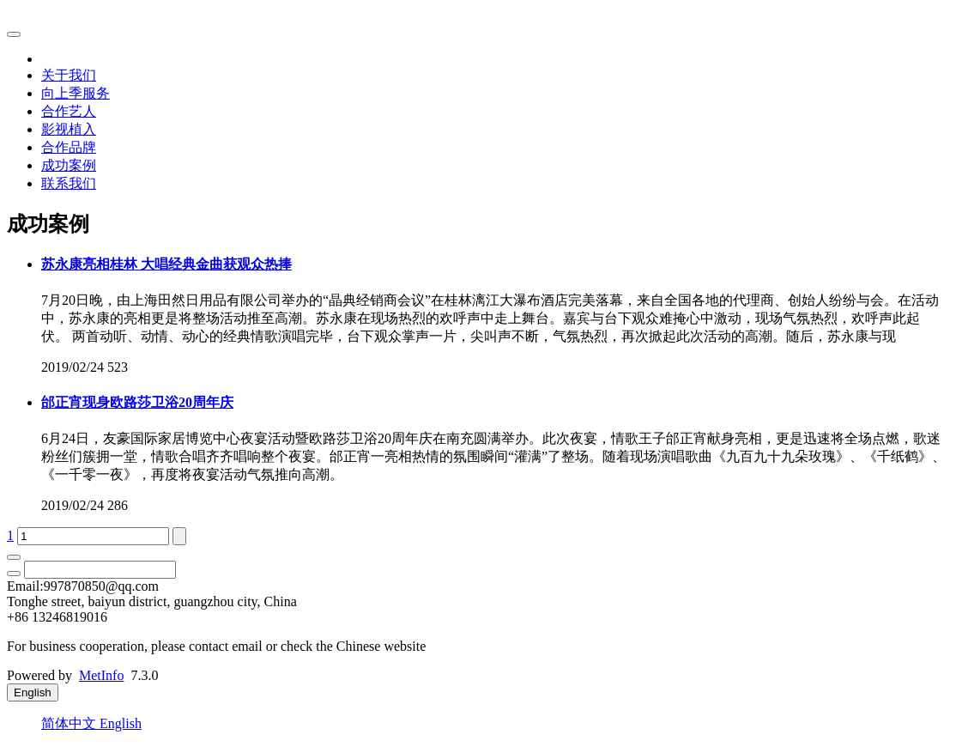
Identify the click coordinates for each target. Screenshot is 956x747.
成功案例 (68, 165)
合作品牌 (68, 147)
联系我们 (68, 183)
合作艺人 (68, 111)
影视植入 (68, 129)
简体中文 (70, 723)
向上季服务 (75, 93)
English (121, 723)
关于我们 (68, 75)
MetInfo (101, 675)
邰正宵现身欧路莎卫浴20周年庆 (137, 402)
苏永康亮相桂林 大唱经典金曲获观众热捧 (166, 264)
